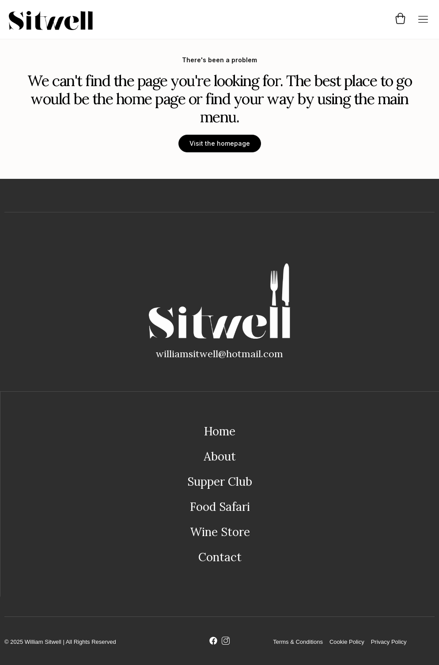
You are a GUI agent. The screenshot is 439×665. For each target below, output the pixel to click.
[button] (423, 19)
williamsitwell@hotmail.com (219, 354)
